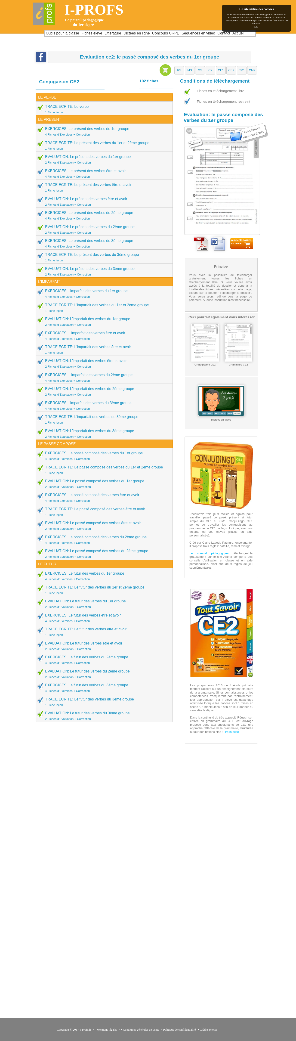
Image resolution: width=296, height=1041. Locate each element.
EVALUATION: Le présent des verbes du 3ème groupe (102, 271)
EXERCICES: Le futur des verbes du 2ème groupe (102, 660)
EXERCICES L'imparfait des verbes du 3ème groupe (102, 405)
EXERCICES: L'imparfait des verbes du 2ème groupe (102, 377)
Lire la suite (231, 732)
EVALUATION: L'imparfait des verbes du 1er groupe (102, 321)
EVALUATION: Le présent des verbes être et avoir (102, 201)
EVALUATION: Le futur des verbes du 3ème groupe (102, 716)
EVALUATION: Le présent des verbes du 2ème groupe (102, 229)
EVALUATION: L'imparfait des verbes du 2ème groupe (102, 391)
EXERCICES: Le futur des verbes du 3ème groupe (102, 688)
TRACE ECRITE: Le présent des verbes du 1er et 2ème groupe (102, 145)
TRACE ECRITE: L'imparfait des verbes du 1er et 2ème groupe (102, 308)
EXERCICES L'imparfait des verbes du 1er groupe (102, 293)
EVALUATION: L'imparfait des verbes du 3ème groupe (102, 433)
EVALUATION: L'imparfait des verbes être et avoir (102, 363)
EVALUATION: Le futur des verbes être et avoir (102, 646)
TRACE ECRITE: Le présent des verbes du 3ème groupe (102, 257)
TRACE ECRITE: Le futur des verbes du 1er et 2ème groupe (102, 590)
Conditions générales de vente (141, 1029)
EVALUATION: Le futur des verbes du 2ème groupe (102, 674)
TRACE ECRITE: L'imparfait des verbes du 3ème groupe (102, 419)
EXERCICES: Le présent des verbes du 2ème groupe (102, 215)
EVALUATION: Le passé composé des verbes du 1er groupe (102, 484)
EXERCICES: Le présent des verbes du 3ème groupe (102, 243)
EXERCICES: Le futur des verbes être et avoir (102, 618)
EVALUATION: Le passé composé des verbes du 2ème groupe (102, 553)
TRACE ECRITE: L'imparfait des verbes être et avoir (102, 349)
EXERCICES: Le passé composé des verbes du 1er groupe (102, 456)
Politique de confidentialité (179, 1029)
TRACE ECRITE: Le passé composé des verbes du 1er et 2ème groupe (102, 470)
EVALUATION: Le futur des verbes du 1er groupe (102, 604)
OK (256, 26)
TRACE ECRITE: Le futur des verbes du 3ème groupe (102, 702)
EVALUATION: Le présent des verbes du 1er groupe (102, 159)
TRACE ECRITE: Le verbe (102, 109)
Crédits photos (209, 1029)
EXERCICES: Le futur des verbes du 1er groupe (102, 576)
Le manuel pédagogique (208, 553)
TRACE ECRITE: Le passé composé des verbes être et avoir (102, 512)
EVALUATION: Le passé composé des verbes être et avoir (102, 525)
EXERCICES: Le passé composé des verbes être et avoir (102, 497)
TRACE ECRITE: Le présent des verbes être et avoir (102, 187)
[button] (179, 70)
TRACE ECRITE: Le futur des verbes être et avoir (102, 632)
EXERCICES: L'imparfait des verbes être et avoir (102, 336)
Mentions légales (106, 1029)
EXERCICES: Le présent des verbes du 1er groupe (102, 131)
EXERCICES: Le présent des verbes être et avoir (102, 173)
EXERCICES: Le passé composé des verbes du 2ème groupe (102, 540)
